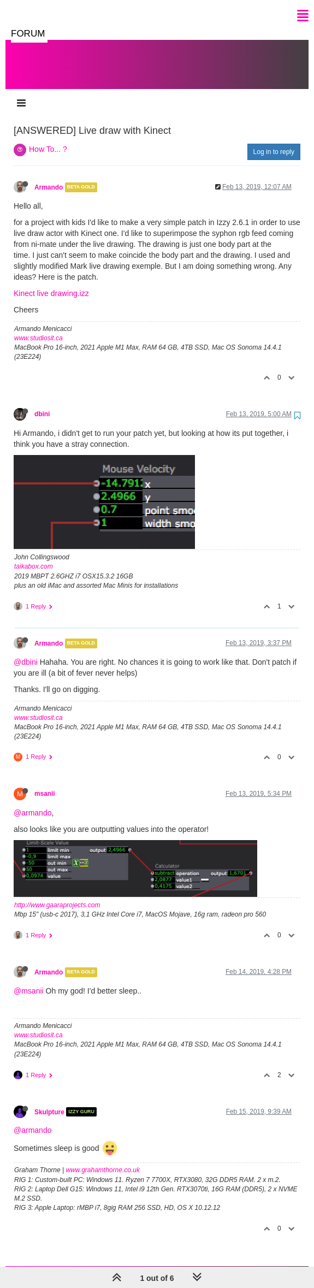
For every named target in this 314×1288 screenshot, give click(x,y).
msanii (44, 793)
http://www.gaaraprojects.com (57, 905)
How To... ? (48, 149)
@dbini (26, 662)
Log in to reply (273, 152)
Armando (48, 187)
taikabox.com (33, 566)
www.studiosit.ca (38, 338)
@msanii (29, 990)
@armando (32, 812)
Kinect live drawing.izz (51, 293)
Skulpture (49, 1111)
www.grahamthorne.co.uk (103, 1170)
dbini (42, 414)
